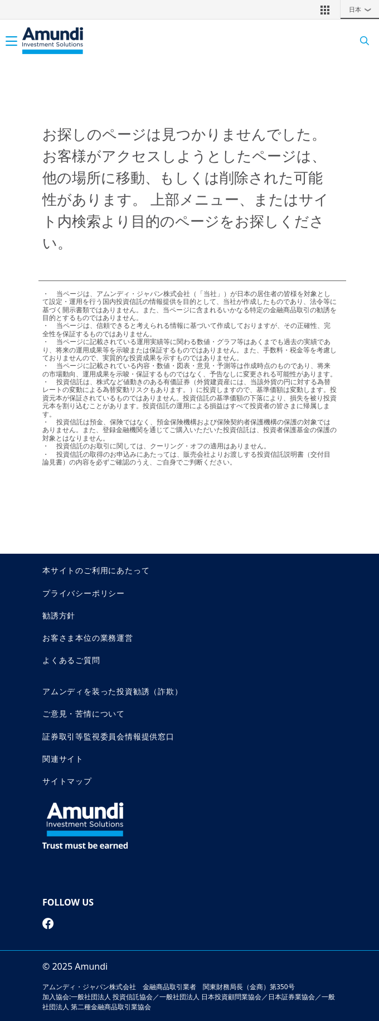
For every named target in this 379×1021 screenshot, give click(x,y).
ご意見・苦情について (83, 713)
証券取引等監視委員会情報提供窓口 (108, 736)
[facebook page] (48, 923)
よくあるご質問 (71, 660)
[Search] (361, 41)
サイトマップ (67, 781)
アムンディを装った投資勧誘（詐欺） (112, 691)
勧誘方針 (58, 615)
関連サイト (63, 758)
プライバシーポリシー (83, 593)
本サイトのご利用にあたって (95, 570)
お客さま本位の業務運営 (87, 637)
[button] (325, 9)
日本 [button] (363, 9)
